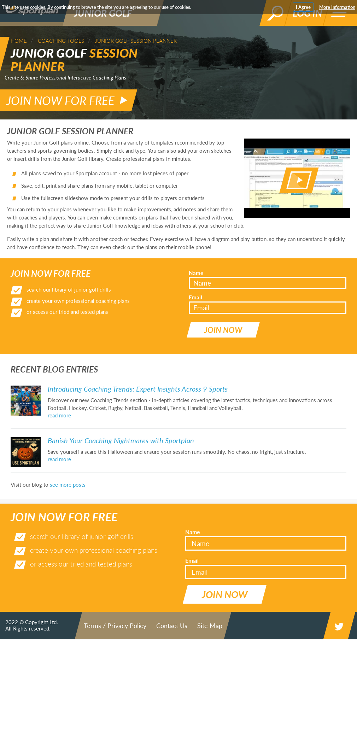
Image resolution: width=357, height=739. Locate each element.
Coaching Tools (61, 40)
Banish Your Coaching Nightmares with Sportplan (121, 427)
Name (196, 266)
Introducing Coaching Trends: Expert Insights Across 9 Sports (138, 376)
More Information (337, 7)
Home (19, 40)
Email (195, 290)
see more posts (68, 471)
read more (59, 402)
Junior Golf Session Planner (136, 40)
